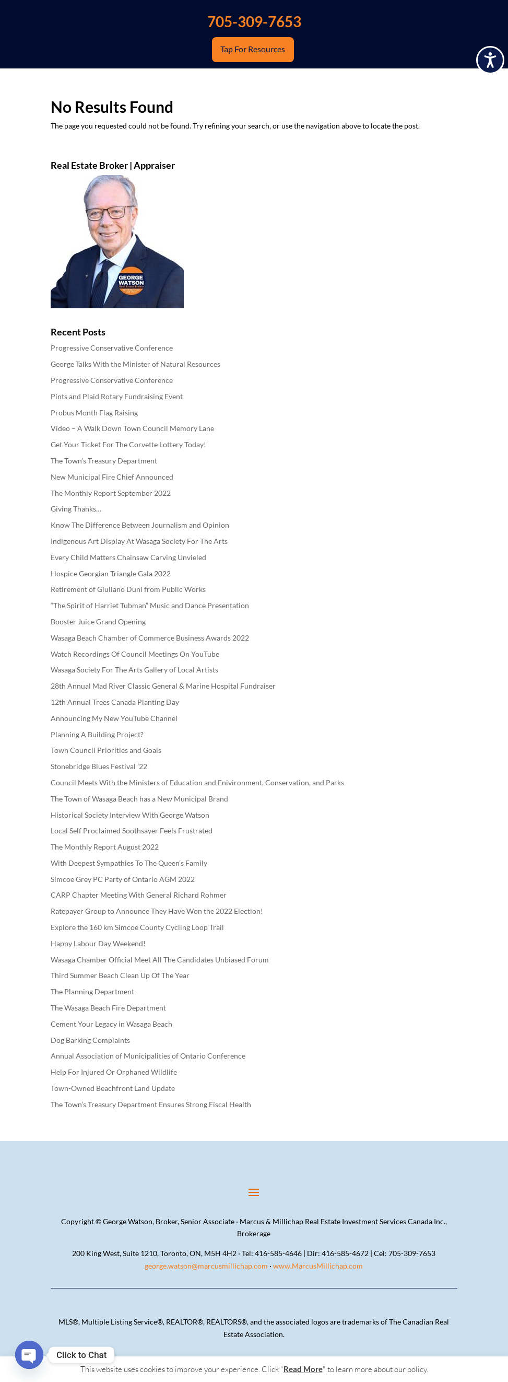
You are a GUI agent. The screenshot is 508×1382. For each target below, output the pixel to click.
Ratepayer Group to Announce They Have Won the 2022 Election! (157, 911)
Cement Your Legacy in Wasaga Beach (111, 1023)
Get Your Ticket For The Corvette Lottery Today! (128, 444)
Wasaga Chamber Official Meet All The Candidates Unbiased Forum (160, 959)
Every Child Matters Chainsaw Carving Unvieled (128, 557)
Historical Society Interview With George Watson (130, 814)
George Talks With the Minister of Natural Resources (135, 363)
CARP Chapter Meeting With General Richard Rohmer (139, 894)
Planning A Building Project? (97, 734)
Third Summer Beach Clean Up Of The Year (120, 975)
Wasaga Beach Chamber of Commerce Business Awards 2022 (150, 637)
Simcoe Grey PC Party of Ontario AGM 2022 (123, 879)
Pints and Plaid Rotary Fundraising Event (117, 396)
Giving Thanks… (76, 508)
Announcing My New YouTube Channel (114, 718)
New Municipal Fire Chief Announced (112, 476)
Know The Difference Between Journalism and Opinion (140, 524)
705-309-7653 (254, 21)
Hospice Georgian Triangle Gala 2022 (111, 573)
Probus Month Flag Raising (94, 412)
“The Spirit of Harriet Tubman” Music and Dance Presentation (150, 605)
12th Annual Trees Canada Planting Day (115, 702)
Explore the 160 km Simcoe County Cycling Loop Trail (137, 927)
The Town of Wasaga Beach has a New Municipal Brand (139, 798)
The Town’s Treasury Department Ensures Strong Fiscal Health (151, 1104)
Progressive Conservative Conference (112, 347)
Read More (303, 1369)
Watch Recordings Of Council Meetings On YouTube (135, 653)
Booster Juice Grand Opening (98, 621)
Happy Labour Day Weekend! (98, 943)
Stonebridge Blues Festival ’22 (99, 766)
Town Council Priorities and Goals (106, 750)
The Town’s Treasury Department (104, 460)
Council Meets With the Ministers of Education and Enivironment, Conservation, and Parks (197, 782)
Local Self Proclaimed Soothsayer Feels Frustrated (131, 830)
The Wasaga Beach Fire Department (108, 1007)
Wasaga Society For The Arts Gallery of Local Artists (134, 669)
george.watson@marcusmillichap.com (206, 1265)
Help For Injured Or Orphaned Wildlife (114, 1071)
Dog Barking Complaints (90, 1040)
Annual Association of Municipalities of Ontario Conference (148, 1055)
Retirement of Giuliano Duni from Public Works (128, 589)
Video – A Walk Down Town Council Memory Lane (132, 428)
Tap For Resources (253, 50)
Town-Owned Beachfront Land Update (113, 1088)
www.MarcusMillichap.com (318, 1265)
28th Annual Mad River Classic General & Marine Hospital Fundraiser (163, 685)
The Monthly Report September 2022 (111, 493)
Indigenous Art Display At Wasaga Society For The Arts (139, 541)
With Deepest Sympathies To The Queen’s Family (129, 862)
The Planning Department (92, 991)
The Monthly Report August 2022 (105, 846)
